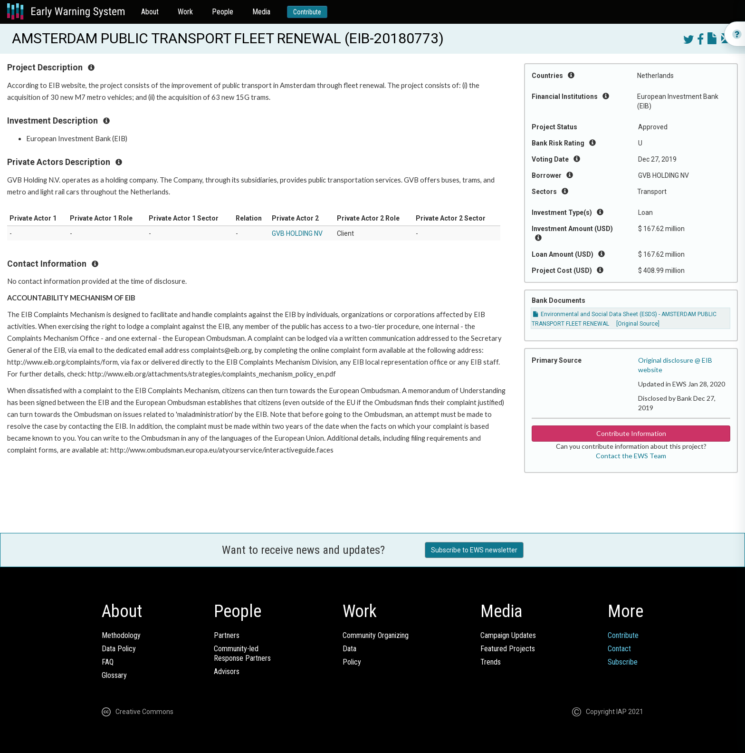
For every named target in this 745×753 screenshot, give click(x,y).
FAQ (108, 661)
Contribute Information (631, 433)
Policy (352, 661)
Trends (490, 661)
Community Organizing (376, 635)
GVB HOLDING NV (297, 233)
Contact (619, 648)
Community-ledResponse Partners (242, 653)
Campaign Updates (508, 635)
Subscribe (623, 661)
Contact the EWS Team (631, 456)
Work (185, 11)
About (150, 11)
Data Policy (119, 648)
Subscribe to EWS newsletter (474, 550)
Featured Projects (507, 648)
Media (261, 11)
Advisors (226, 671)
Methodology (121, 635)
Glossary (114, 675)
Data (349, 648)
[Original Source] (637, 323)
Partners (226, 635)
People (222, 11)
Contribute (307, 12)
